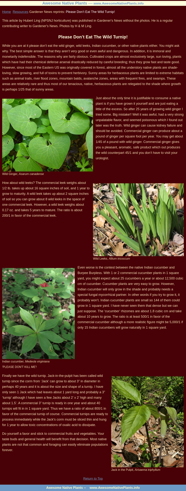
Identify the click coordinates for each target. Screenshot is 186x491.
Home (6, 12)
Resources (20, 12)
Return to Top (93, 478)
